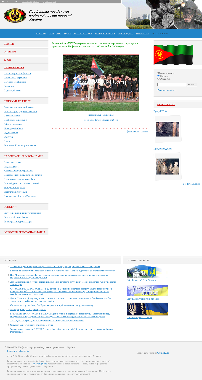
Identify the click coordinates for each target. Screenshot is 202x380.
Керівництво (10, 86)
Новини (41, 33)
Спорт (7, 141)
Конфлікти (10, 207)
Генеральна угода (12, 162)
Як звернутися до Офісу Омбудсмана (28, 309)
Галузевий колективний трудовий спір (22, 213)
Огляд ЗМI (10, 51)
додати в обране (49, 1)
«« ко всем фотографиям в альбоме (101, 120)
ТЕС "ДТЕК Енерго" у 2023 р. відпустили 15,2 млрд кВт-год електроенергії (47, 320)
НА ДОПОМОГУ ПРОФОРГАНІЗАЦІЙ (23, 156)
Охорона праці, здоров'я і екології (20, 111)
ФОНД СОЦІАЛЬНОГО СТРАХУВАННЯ (24, 232)
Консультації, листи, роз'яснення (20, 145)
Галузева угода (11, 166)
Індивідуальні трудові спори (18, 221)
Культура (8, 137)
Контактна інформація (18, 351)
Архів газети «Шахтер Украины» (20, 196)
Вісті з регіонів (82, 33)
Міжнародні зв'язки (13, 128)
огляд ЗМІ (55, 33)
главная (144, 131)
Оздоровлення (11, 132)
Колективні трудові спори (16, 217)
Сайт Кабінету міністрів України (143, 299)
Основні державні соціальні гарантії (21, 183)
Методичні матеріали (14, 187)
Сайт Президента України (139, 317)
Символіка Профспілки (15, 77)
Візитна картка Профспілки (17, 73)
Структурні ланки (12, 90)
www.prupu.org (40, 363)
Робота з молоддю (12, 124)
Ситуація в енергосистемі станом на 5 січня (31, 325)
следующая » (108, 115)
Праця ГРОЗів (160, 111)
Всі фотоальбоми (191, 184)
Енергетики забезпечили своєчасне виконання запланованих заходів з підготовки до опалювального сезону (62, 270)
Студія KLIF (163, 353)
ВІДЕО (67, 33)
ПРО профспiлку (105, 33)
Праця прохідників (163, 148)
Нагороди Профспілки (15, 82)
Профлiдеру (125, 33)
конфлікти (142, 33)
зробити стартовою (30, 1)
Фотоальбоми (166, 104)
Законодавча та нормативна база (19, 179)
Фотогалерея (160, 33)
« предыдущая (94, 115)
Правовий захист (12, 115)
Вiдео (7, 59)
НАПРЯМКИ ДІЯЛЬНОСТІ (17, 101)
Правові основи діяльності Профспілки (23, 175)
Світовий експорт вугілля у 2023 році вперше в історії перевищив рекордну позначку (51, 305)
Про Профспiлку (14, 67)
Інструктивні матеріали (15, 192)
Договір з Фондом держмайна (18, 170)
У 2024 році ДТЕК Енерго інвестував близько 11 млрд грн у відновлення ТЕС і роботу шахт (55, 266)
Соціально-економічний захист (19, 107)
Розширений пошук (167, 90)
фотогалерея (133, 131)
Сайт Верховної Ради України (141, 280)
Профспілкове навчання (15, 120)
